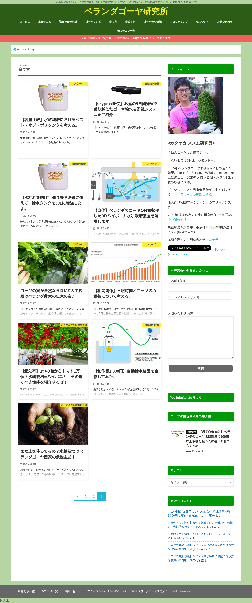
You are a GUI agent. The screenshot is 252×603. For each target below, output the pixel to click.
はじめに (24, 22)
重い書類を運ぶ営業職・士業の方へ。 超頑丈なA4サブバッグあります (127, 38)
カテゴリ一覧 (49, 591)
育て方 (113, 22)
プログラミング (179, 22)
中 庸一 (209, 515)
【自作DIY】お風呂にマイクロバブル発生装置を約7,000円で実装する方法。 (199, 513)
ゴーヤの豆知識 (152, 22)
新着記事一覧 (26, 591)
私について (202, 22)
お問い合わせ (225, 22)
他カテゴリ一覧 (126, 30)
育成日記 (130, 22)
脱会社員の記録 (68, 22)
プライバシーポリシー (101, 591)
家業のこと (44, 22)
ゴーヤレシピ (93, 22)
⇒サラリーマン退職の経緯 (193, 194)
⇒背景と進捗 (180, 219)
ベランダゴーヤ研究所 (126, 11)
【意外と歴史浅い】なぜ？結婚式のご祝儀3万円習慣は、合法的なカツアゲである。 (200, 525)
